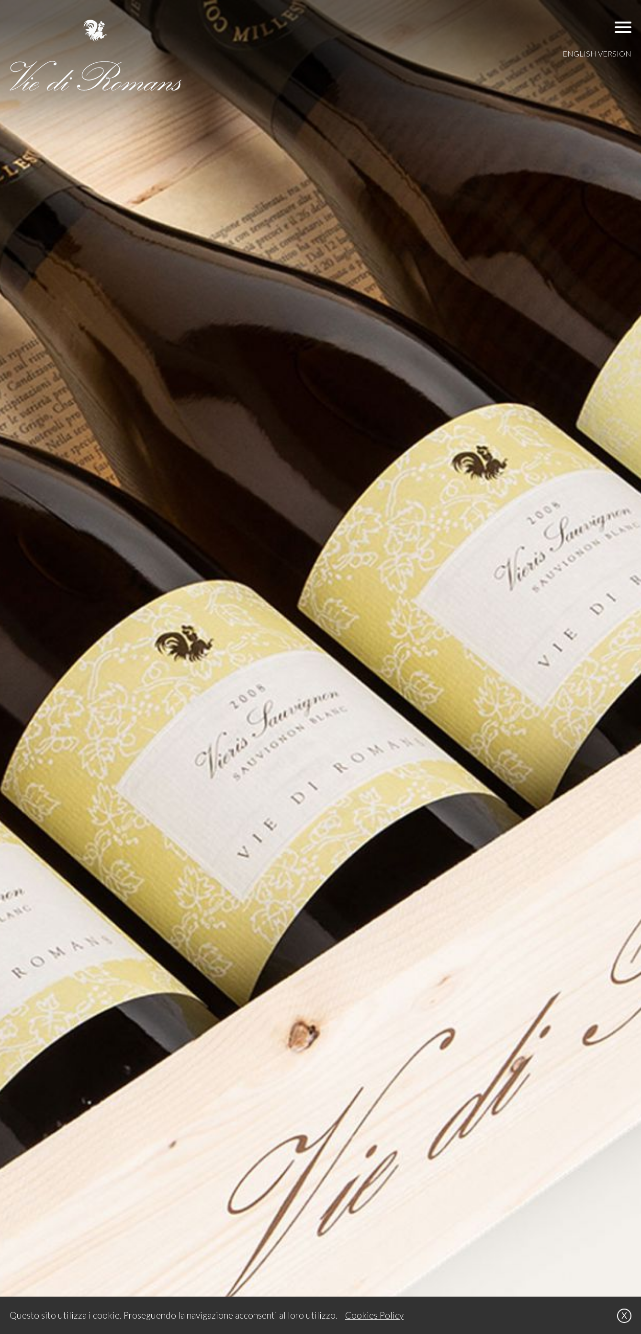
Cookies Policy (374, 1315)
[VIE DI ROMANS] (96, 55)
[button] (623, 26)
